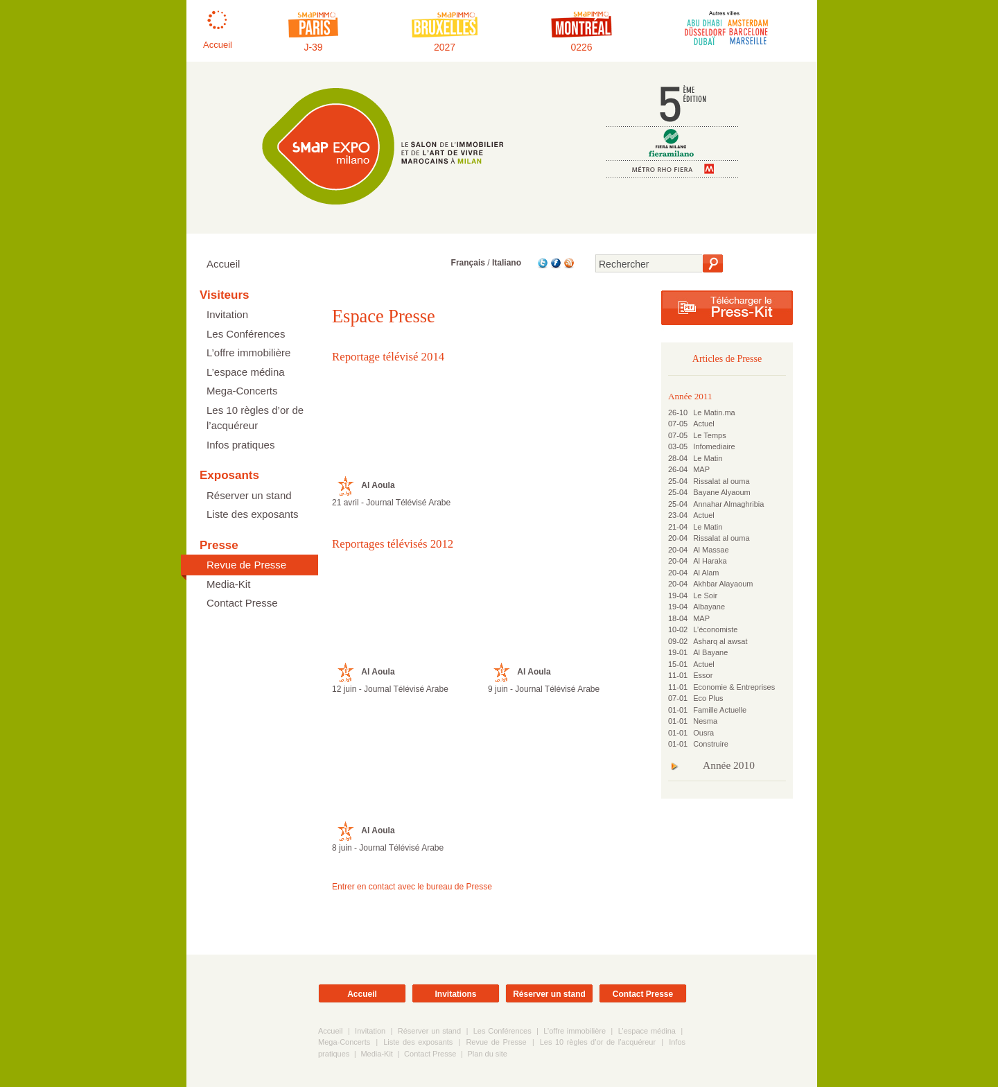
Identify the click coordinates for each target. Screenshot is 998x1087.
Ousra (703, 733)
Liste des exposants (253, 514)
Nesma (705, 721)
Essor (702, 675)
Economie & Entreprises (734, 687)
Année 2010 (729, 765)
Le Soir (705, 595)
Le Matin (707, 458)
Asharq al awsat (720, 641)
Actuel (704, 423)
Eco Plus (708, 698)
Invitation (227, 314)
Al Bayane (710, 652)
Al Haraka (709, 561)
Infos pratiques (240, 445)
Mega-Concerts (242, 391)
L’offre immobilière (248, 352)
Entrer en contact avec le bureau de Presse (412, 887)
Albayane (709, 606)
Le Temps (709, 435)
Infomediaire (714, 446)
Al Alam (706, 572)
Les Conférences (246, 334)
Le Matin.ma (714, 412)
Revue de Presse (246, 565)
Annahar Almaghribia (728, 504)
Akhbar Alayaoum (723, 584)
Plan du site (487, 1054)
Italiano (506, 263)
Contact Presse (242, 603)
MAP (701, 469)
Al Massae (710, 550)
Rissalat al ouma (721, 481)
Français (468, 263)
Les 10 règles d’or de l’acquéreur (255, 418)
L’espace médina (246, 372)
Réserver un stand (249, 495)
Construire (710, 744)
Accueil (223, 264)
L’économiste (715, 629)
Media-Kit (228, 584)
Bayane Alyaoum (722, 492)
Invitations (455, 994)
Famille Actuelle (719, 710)
